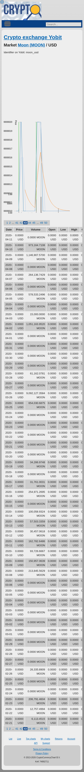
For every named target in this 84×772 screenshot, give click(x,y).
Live (19, 739)
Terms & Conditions (42, 749)
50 (45, 222)
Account (71, 739)
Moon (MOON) (31, 45)
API (36, 743)
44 (29, 222)
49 (41, 222)
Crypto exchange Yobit (33, 37)
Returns (58, 739)
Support (46, 743)
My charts (45, 739)
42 (21, 222)
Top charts (31, 739)
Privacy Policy (42, 753)
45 (33, 222)
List (10, 739)
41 (16, 222)
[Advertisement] (42, 85)
